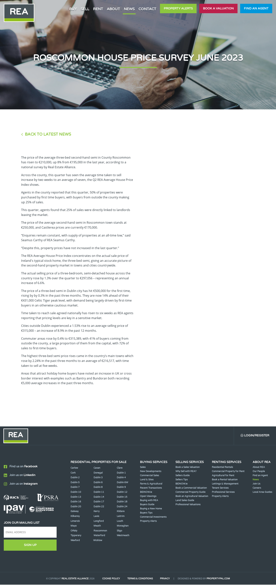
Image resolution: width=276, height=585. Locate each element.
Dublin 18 (122, 502)
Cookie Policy (110, 579)
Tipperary (76, 536)
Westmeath (123, 536)
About (113, 9)
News (129, 9)
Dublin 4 (121, 478)
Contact (147, 9)
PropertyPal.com (219, 579)
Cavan (97, 468)
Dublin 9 (121, 487)
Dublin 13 (76, 497)
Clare (119, 468)
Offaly (74, 531)
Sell (85, 9)
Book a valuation (218, 8)
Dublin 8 (98, 487)
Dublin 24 (122, 507)
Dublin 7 (75, 487)
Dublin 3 (98, 478)
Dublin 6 (98, 482)
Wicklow (97, 540)
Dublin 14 (99, 497)
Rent (98, 9)
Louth (120, 521)
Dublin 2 (75, 478)
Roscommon (100, 531)
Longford (99, 521)
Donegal (98, 473)
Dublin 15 (122, 497)
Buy (73, 9)
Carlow (74, 468)
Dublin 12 (122, 492)
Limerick (75, 521)
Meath (97, 526)
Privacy (166, 579)
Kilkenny (75, 516)
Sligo (119, 531)
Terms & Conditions (140, 579)
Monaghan (122, 526)
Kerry (96, 512)
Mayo (74, 526)
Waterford (99, 536)
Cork (73, 473)
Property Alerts (178, 8)
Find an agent (256, 8)
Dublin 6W (122, 482)
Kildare (121, 512)
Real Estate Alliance (73, 579)
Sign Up (30, 545)
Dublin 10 (76, 492)
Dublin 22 (99, 507)
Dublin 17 (99, 502)
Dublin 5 (75, 482)
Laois (96, 516)
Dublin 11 (99, 492)
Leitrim (121, 516)
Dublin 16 (76, 502)
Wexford (75, 540)
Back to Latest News (48, 134)
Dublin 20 (76, 507)
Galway (74, 512)
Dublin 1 (121, 473)
